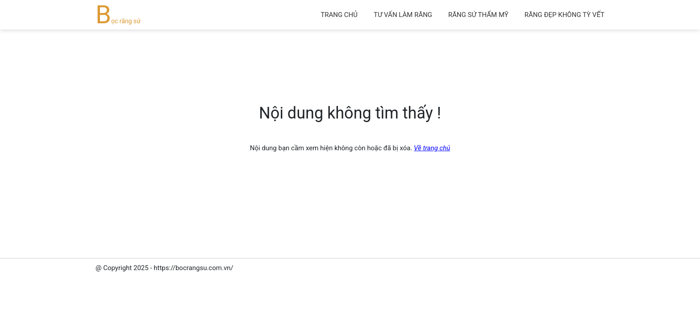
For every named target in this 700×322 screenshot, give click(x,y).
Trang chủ (339, 15)
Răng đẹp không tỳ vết (564, 15)
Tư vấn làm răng (403, 15)
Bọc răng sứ (118, 21)
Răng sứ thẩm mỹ (478, 15)
